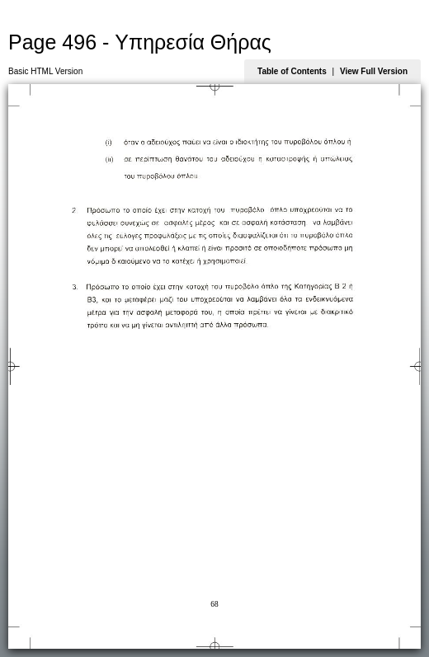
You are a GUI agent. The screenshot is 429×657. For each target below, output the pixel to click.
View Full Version (374, 71)
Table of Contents (292, 71)
